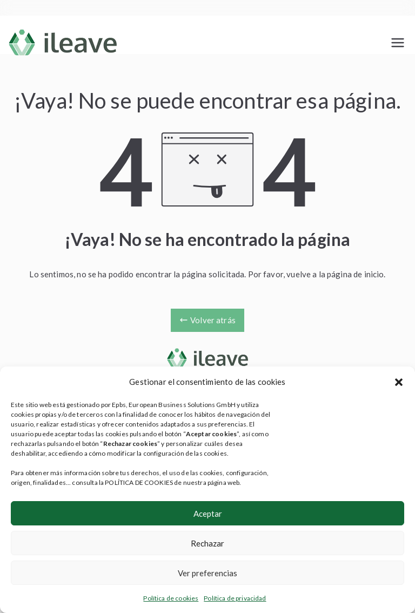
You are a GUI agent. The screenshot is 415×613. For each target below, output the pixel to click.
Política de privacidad (235, 598)
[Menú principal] (397, 42)
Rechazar (207, 543)
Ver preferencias (207, 573)
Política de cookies (170, 598)
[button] (398, 382)
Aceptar (207, 513)
